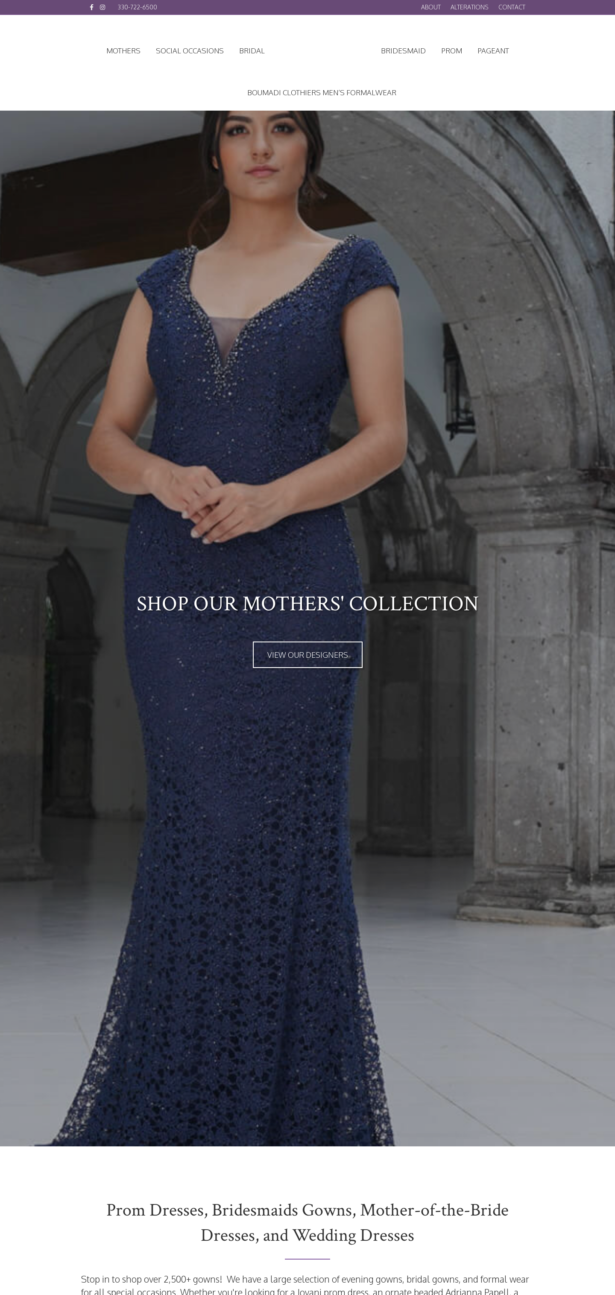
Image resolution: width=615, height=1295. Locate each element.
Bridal (252, 50)
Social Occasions (190, 50)
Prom (451, 50)
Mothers (123, 50)
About (431, 7)
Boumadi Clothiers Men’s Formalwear (321, 92)
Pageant (493, 50)
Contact (511, 7)
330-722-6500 (137, 7)
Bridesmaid (403, 50)
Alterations (470, 7)
